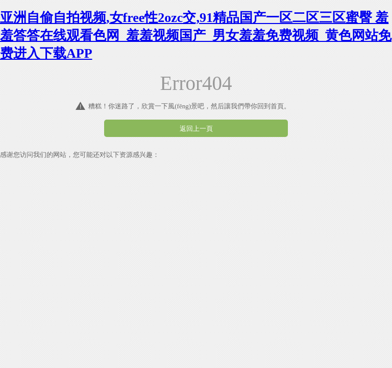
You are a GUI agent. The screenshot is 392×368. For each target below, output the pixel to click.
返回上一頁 (196, 128)
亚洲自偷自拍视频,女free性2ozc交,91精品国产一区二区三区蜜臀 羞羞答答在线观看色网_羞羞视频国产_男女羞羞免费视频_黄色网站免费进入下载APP (195, 35)
